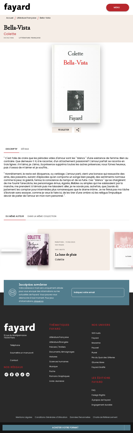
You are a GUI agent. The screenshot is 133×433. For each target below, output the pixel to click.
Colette (10, 34)
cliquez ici (38, 301)
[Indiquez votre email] (94, 292)
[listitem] (6, 374)
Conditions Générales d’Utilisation (51, 417)
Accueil (9, 18)
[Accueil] (17, 7)
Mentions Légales (24, 417)
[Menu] (117, 7)
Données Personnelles (80, 417)
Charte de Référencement (105, 417)
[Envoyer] (120, 292)
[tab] (11, 149)
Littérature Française (26, 18)
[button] (30, 37)
